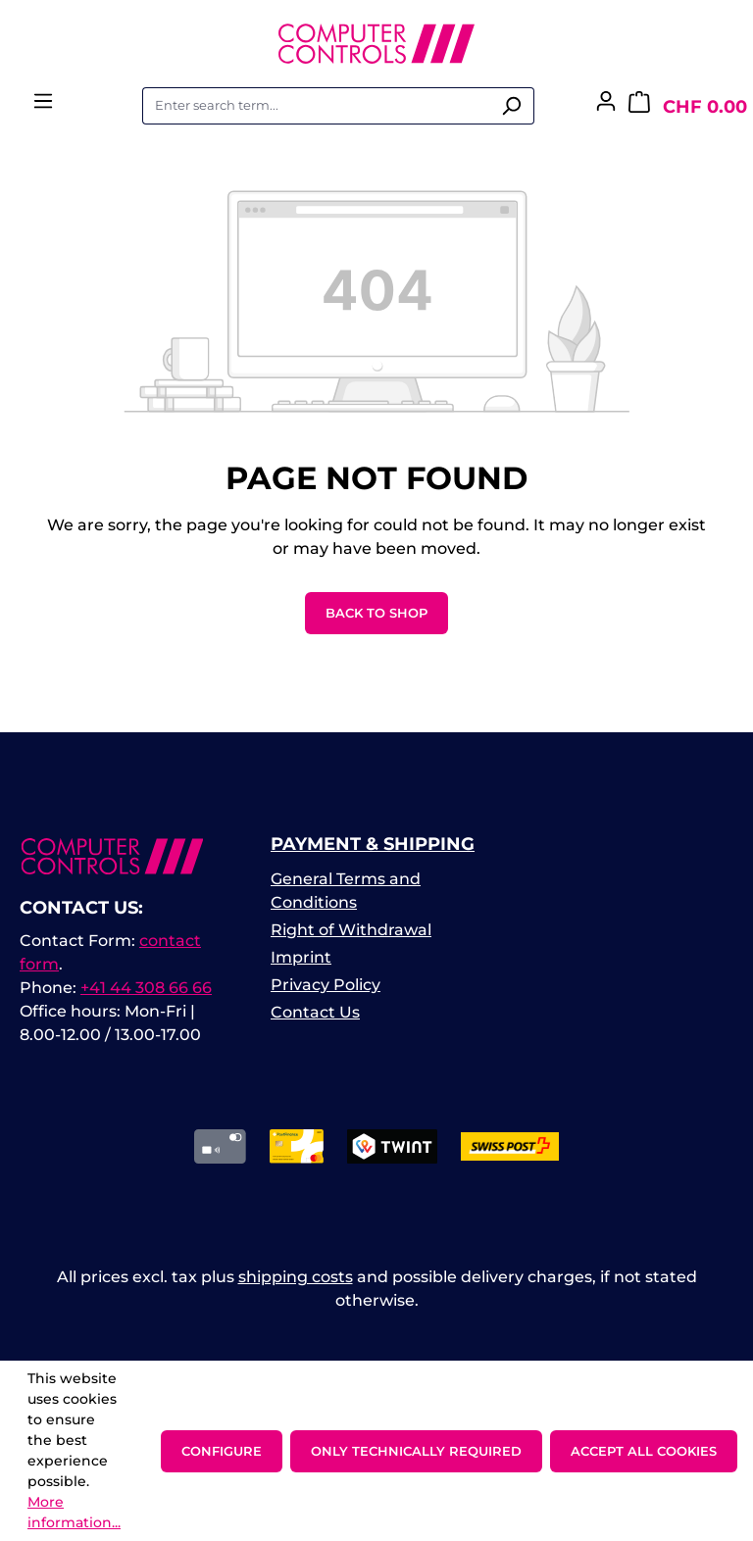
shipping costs (295, 1277)
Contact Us (315, 1012)
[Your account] (606, 106)
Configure (221, 1451)
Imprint (301, 957)
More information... (74, 1512)
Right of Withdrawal (351, 929)
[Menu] (43, 106)
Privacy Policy (325, 984)
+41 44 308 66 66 (146, 987)
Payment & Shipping (373, 844)
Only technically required (416, 1451)
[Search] (511, 105)
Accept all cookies (644, 1451)
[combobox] (315, 105)
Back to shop (376, 613)
